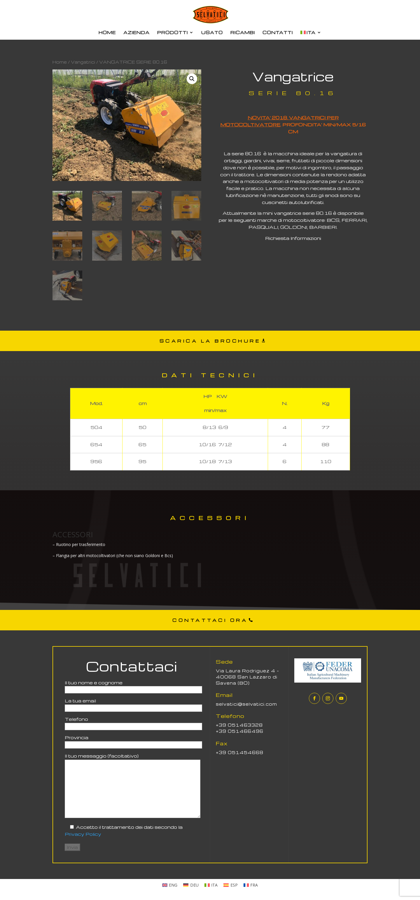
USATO (212, 32)
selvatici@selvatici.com (246, 704)
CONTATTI (277, 32)
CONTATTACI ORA (210, 620)
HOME (107, 32)
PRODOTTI (172, 32)
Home (59, 61)
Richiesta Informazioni (293, 238)
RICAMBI (242, 32)
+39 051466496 (239, 731)
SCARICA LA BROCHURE (210, 340)
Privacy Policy (83, 834)
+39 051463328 (239, 725)
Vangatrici (83, 61)
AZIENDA (136, 32)
